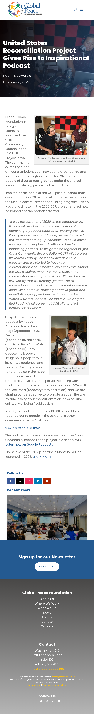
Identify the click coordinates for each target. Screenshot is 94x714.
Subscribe (47, 566)
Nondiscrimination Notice (54, 685)
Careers (47, 626)
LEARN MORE (42, 456)
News (47, 612)
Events (47, 617)
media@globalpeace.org (64, 676)
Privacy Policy (34, 685)
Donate (47, 622)
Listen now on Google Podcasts (29, 444)
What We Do (47, 608)
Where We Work (47, 603)
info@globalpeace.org (47, 669)
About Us (47, 599)
